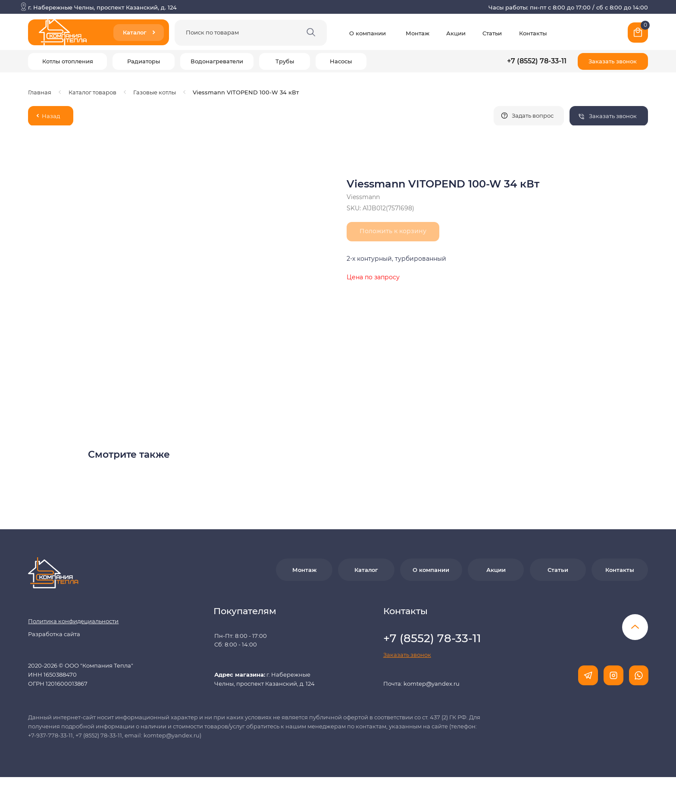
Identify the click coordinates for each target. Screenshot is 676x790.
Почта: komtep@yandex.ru (421, 683)
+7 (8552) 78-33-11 (536, 61)
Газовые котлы (154, 92)
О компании (367, 33)
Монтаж (417, 33)
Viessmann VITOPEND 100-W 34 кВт (246, 92)
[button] (613, 61)
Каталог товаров (92, 92)
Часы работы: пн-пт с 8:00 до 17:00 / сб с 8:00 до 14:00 (568, 7)
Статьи (492, 33)
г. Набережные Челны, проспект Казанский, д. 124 (102, 7)
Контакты (533, 33)
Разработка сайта (54, 634)
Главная (39, 92)
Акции (456, 33)
